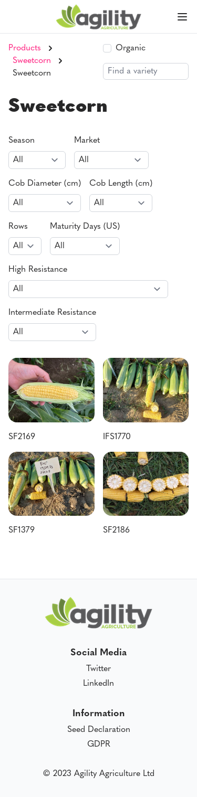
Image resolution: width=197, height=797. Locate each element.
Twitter (98, 669)
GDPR (98, 744)
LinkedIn (98, 683)
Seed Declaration (98, 730)
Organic (131, 48)
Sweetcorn (32, 61)
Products (24, 48)
